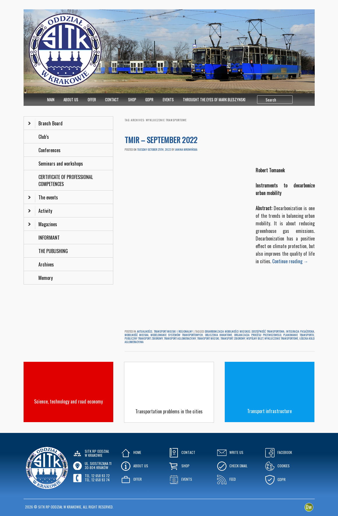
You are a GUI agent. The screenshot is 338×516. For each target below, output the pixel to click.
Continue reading (290, 261)
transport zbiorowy (232, 338)
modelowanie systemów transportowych (177, 335)
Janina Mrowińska (186, 149)
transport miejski (208, 338)
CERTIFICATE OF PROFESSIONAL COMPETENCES (65, 180)
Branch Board (45, 123)
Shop (132, 99)
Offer (92, 99)
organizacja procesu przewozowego (257, 335)
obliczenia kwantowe (218, 335)
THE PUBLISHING (53, 251)
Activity (40, 211)
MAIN (50, 99)
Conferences (49, 150)
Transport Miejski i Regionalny (173, 331)
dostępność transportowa (268, 331)
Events (168, 99)
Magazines (42, 224)
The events (43, 197)
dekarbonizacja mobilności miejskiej (227, 331)
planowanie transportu (298, 335)
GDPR (149, 99)
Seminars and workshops (60, 163)
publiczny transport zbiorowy (144, 338)
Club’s (43, 136)
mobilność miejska (136, 335)
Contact (112, 99)
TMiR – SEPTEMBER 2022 (162, 139)
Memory (45, 277)
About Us (70, 99)
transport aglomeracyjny (180, 338)
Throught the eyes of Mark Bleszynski (214, 99)
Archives (46, 264)
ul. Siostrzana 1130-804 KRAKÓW (98, 465)
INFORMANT (49, 237)
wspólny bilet (254, 338)
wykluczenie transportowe (281, 338)
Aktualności (144, 331)
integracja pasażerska (300, 331)
